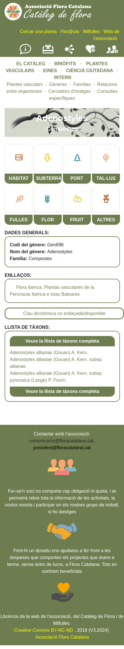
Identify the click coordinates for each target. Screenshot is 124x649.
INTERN (62, 77)
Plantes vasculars (25, 84)
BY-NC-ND (43, 630)
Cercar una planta (38, 31)
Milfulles (91, 31)
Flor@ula (69, 31)
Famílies (82, 84)
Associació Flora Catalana (62, 637)
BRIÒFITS (65, 63)
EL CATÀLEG (31, 63)
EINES (50, 70)
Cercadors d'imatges (69, 91)
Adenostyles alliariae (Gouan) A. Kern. (49, 352)
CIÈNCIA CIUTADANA (89, 70)
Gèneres (58, 84)
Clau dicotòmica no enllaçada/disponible (64, 313)
